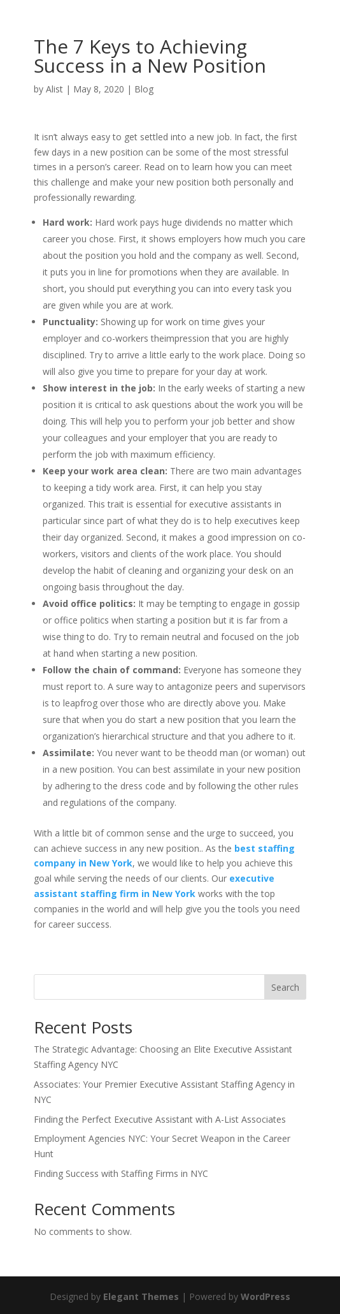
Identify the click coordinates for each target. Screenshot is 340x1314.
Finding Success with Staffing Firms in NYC (121, 1173)
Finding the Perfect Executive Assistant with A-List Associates (160, 1119)
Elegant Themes (141, 1296)
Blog (143, 89)
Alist (54, 89)
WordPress (265, 1296)
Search (285, 987)
